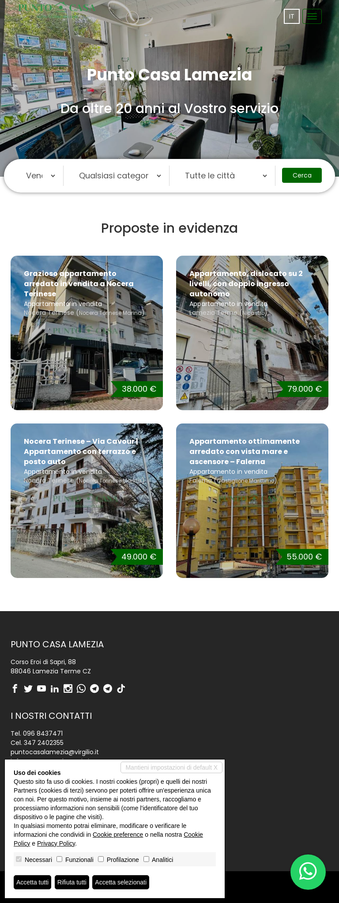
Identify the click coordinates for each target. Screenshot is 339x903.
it (291, 16)
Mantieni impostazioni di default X (171, 767)
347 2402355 (44, 742)
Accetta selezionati (121, 882)
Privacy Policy (56, 843)
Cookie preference (118, 834)
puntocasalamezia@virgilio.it (55, 752)
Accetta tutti (32, 882)
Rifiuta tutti (72, 882)
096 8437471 (43, 733)
